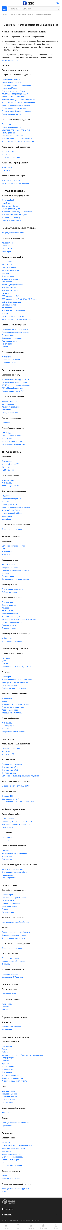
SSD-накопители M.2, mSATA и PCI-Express (19, 299)
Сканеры (5, 664)
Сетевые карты (8, 404)
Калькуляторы (8, 912)
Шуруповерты (7, 1072)
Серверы (5, 347)
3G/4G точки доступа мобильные (16, 385)
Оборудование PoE (10, 413)
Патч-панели (7, 859)
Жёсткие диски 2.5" (10, 290)
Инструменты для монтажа (13, 444)
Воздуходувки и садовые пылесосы (17, 1145)
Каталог (4, 8)
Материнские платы (10, 270)
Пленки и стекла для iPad (12, 136)
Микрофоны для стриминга (13, 731)
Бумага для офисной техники (14, 935)
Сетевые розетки (9, 878)
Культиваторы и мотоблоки (13, 1148)
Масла (4, 1191)
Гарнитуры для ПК (9, 504)
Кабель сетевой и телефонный (14, 853)
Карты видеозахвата (10, 486)
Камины (5, 608)
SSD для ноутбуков (10, 206)
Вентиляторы (7, 602)
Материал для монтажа (12, 441)
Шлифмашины (8, 1066)
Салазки (5, 293)
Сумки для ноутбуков (11, 209)
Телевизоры (7, 461)
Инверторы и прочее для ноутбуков (17, 212)
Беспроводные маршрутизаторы (15, 379)
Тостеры (5, 573)
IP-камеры (6, 555)
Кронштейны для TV (10, 464)
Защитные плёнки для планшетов (16, 130)
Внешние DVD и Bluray (11, 217)
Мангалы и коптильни (11, 1178)
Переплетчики (8, 900)
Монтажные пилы (9, 1097)
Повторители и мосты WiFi (13, 391)
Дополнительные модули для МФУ (16, 667)
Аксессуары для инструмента (14, 1081)
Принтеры (6, 658)
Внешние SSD (7, 796)
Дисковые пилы (8, 1091)
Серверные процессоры (12, 338)
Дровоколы (7, 1126)
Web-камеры (7, 483)
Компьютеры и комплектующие (20, 14)
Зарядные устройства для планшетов (18, 141)
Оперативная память (11, 279)
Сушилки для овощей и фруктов (15, 570)
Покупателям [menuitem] (7, 1209)
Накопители (7, 344)
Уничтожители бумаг (10, 906)
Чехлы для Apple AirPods (12, 513)
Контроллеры (7, 308)
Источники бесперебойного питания (17, 680)
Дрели (4, 1049)
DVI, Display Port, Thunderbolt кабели (17, 821)
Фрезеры (5, 1063)
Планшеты (6, 124)
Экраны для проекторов (12, 529)
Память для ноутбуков (11, 220)
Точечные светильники (11, 1027)
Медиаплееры (8, 480)
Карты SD (6, 154)
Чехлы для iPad (8, 133)
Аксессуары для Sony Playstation (15, 183)
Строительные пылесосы (12, 1078)
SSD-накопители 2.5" (10, 296)
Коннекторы (7, 439)
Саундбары (6, 519)
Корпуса (5, 273)
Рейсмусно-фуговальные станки (15, 1123)
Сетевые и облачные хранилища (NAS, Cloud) (20, 776)
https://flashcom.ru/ (10, 60)
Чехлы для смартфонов (12, 82)
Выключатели (7, 552)
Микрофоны (7, 516)
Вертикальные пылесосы (12, 589)
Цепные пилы (7, 1102)
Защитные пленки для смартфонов (16, 85)
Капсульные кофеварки (12, 641)
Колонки (5, 502)
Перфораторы (8, 1058)
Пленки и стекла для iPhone (13, 91)
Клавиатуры (7, 698)
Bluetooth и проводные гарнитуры (16, 105)
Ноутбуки (6, 203)
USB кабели (7, 837)
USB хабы (6, 840)
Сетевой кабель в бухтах (12, 436)
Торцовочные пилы (10, 1094)
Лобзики (5, 1052)
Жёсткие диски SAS (10, 770)
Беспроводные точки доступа (14, 382)
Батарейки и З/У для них (12, 977)
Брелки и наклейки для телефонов (16, 111)
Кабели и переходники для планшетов (18, 139)
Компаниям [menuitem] (7, 1215)
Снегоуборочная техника (12, 1157)
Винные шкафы (8, 565)
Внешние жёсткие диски (12, 764)
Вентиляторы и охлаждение (13, 311)
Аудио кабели (7, 827)
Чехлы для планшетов (11, 127)
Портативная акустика (11, 114)
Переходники (7, 875)
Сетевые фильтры (9, 685)
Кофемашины (7, 638)
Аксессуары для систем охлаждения (17, 319)
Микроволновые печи (11, 567)
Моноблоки (6, 246)
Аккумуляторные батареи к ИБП (15, 682)
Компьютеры (7, 243)
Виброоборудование (10, 1113)
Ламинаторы (7, 895)
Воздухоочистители (10, 614)
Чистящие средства (10, 974)
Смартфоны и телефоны (12, 79)
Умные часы (7, 167)
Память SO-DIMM (9, 267)
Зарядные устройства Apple (13, 97)
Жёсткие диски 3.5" (10, 287)
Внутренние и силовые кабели (14, 872)
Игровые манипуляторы (12, 713)
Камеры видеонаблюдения (13, 961)
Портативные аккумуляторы (14, 108)
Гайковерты (7, 1046)
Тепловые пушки (9, 628)
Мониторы (6, 251)
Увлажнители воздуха (11, 617)
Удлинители (7, 1029)
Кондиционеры (8, 611)
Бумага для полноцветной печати (16, 932)
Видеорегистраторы (10, 958)
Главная (4, 14)
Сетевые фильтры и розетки (13, 546)
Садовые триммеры (10, 1160)
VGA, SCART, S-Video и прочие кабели (17, 824)
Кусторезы (6, 1151)
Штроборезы (7, 1069)
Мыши (4, 701)
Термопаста (7, 282)
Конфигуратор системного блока (16, 233)
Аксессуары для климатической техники (19, 619)
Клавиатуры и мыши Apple (13, 707)
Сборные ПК (7, 249)
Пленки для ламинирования (13, 903)
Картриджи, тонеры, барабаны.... (15, 922)
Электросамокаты (9, 994)
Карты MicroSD (8, 151)
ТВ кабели (6, 467)
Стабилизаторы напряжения (14, 688)
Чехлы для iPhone (9, 88)
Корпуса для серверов (11, 341)
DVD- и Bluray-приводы (11, 302)
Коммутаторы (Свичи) (11, 407)
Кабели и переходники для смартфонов (18, 100)
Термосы (5, 1010)
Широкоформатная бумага (13, 938)
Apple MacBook (8, 200)
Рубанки (5, 1061)
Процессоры (7, 262)
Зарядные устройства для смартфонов (18, 102)
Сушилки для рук (9, 625)
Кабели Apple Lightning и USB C (15, 94)
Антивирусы (7, 357)
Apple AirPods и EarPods (11, 510)
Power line (6, 423)
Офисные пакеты (9, 363)
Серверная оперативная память (15, 332)
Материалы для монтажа (12, 869)
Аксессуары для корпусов (13, 316)
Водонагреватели (9, 605)
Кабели (5, 313)
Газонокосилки (8, 1163)
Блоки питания (8, 276)
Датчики (5, 549)
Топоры (5, 1176)
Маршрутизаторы (9, 401)
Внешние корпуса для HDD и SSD (16, 786)
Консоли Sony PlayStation (12, 180)
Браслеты (6, 170)
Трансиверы (7, 410)
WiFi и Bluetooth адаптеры (12, 388)
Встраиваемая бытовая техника (15, 579)
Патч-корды (7, 433)
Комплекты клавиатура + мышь (15, 704)
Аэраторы (6, 1142)
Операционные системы (12, 360)
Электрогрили (8, 576)
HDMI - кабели (8, 470)
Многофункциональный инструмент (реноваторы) (23, 1055)
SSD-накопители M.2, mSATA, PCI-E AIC (18, 802)
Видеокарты (7, 264)
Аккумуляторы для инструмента (15, 1189)
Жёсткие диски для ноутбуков (14, 215)
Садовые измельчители (12, 1166)
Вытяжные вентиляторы (12, 622)
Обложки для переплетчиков (14, 898)
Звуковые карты (9, 305)
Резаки (5, 909)
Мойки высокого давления (13, 1154)
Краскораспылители (10, 1075)
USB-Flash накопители (11, 157)
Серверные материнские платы (15, 329)
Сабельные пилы (9, 1100)
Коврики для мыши (10, 710)
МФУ (4, 661)
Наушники (6, 496)
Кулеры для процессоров (12, 285)
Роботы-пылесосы (9, 592)
